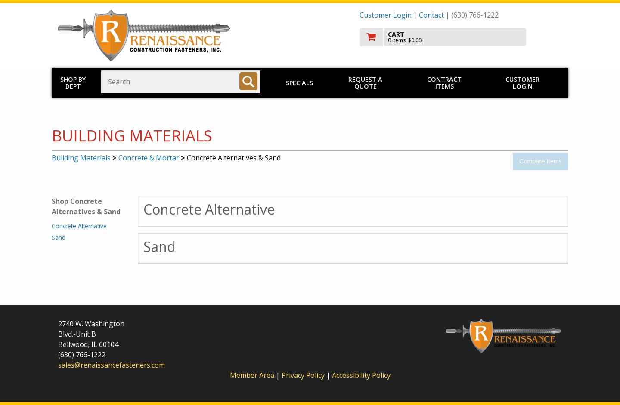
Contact (431, 15)
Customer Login (386, 15)
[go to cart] (461, 37)
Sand (58, 237)
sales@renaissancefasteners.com (111, 365)
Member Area (252, 375)
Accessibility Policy (361, 375)
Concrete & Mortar (148, 158)
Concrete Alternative (79, 226)
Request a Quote (365, 82)
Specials (299, 83)
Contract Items (444, 82)
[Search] (248, 81)
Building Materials (81, 158)
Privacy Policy (304, 375)
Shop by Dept (73, 82)
